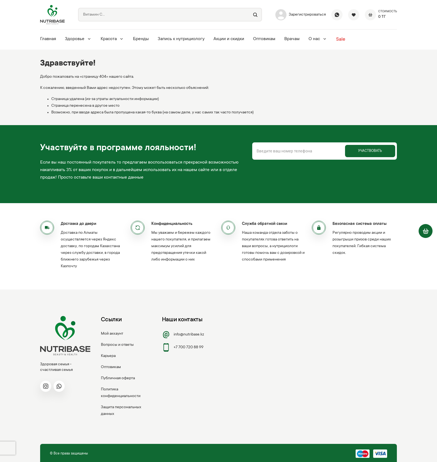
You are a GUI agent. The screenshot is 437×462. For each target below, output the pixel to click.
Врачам (292, 39)
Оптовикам (264, 39)
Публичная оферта (118, 378)
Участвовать (370, 151)
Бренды (141, 39)
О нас (318, 39)
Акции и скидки (228, 39)
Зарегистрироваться (300, 14)
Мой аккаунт (112, 334)
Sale (340, 39)
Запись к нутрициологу (181, 39)
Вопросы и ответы (117, 345)
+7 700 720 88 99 (183, 347)
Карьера (108, 356)
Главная (48, 39)
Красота (112, 39)
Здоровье (78, 39)
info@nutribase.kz (183, 334)
